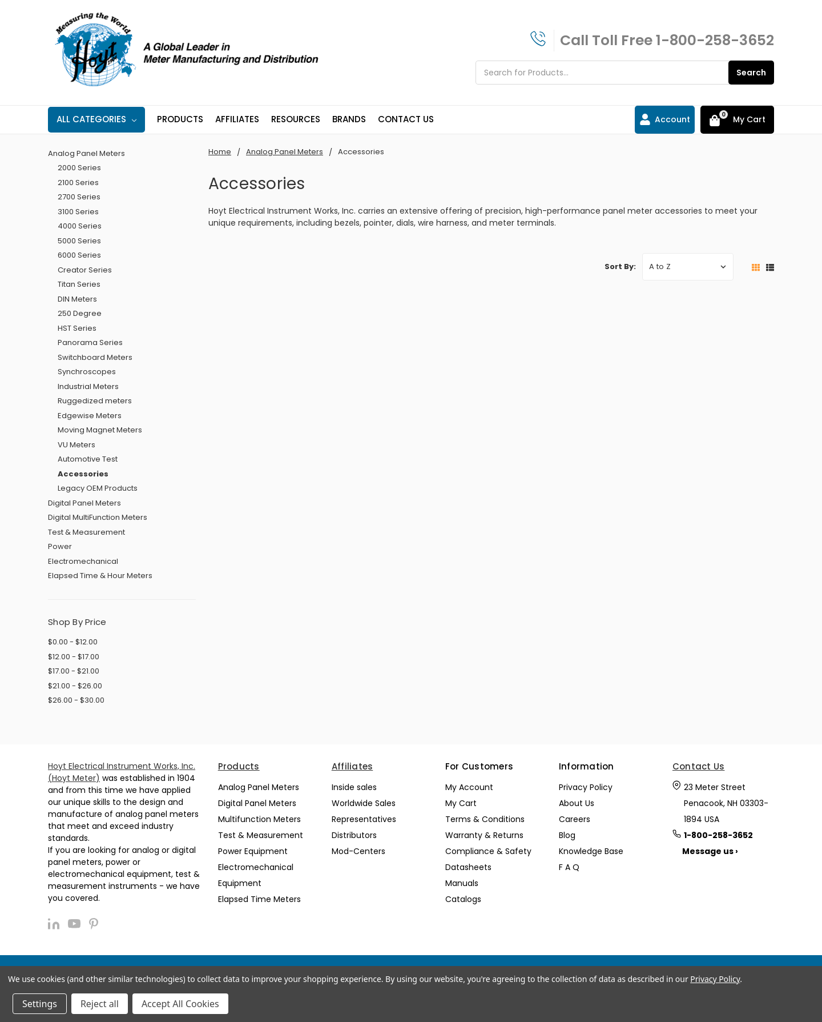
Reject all (99, 1003)
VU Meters (76, 444)
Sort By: (620, 266)
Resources (295, 119)
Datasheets (468, 867)
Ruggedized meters (95, 400)
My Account (469, 787)
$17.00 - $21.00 (73, 671)
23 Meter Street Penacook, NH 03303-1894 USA (726, 803)
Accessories (83, 473)
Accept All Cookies (180, 1003)
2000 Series (79, 167)
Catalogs (463, 899)
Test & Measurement (86, 532)
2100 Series (78, 182)
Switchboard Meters (95, 357)
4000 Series (80, 226)
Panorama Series (90, 342)
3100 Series (78, 211)
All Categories (96, 119)
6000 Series (79, 255)
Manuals (461, 883)
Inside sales (354, 787)
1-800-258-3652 (715, 40)
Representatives (364, 819)
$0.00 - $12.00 (73, 641)
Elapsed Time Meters (259, 899)
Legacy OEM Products (98, 488)
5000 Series (79, 240)
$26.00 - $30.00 (76, 700)
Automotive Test (88, 459)
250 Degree (80, 313)
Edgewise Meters (90, 415)
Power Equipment (253, 851)
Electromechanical (83, 561)
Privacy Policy (586, 787)
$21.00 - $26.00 (75, 685)
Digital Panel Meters (84, 503)
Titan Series (79, 284)
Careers (574, 819)
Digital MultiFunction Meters (97, 517)
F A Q (569, 867)
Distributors (354, 835)
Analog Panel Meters (86, 153)
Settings (39, 1003)
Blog (567, 835)
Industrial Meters (88, 386)
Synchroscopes (87, 371)
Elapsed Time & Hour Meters (100, 575)
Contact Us (406, 119)
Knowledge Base (591, 851)
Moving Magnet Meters (100, 429)
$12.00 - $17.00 (73, 656)
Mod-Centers (358, 851)
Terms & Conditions (485, 819)
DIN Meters (77, 299)
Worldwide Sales (364, 803)
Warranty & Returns (484, 835)
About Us (576, 803)
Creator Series (85, 269)
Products (180, 119)
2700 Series (79, 196)
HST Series (77, 328)
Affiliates (237, 119)
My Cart (461, 803)
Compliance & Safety (488, 851)
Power (60, 546)
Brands (349, 119)
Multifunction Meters (259, 819)
